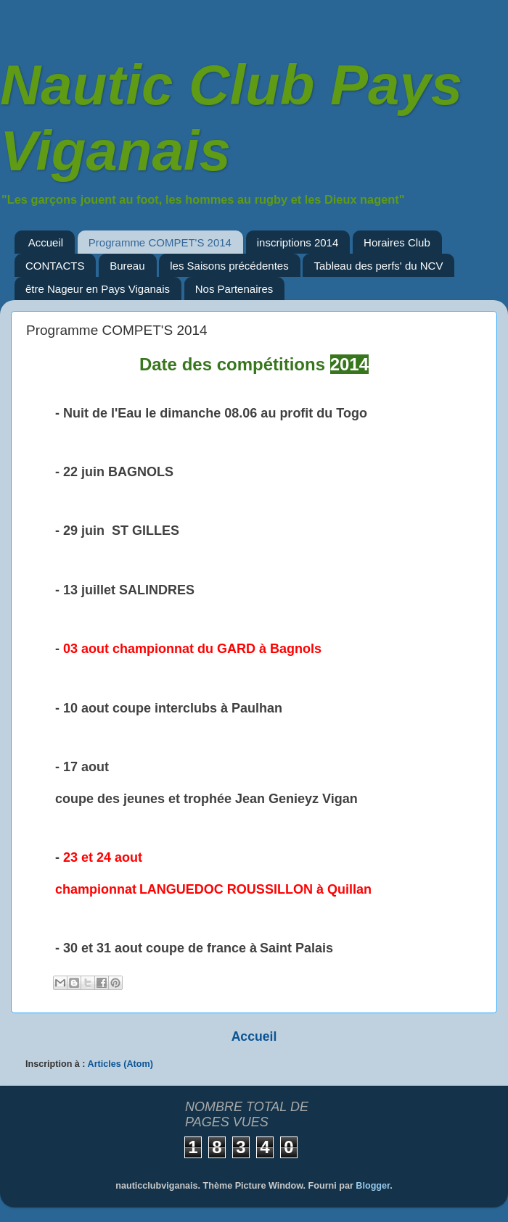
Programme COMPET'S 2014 (160, 242)
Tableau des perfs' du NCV (378, 265)
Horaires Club (397, 242)
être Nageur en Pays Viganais (97, 289)
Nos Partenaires (234, 289)
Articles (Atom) (120, 1064)
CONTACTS (54, 265)
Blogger (373, 1186)
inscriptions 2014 (298, 242)
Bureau (127, 265)
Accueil (45, 242)
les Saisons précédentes (229, 265)
